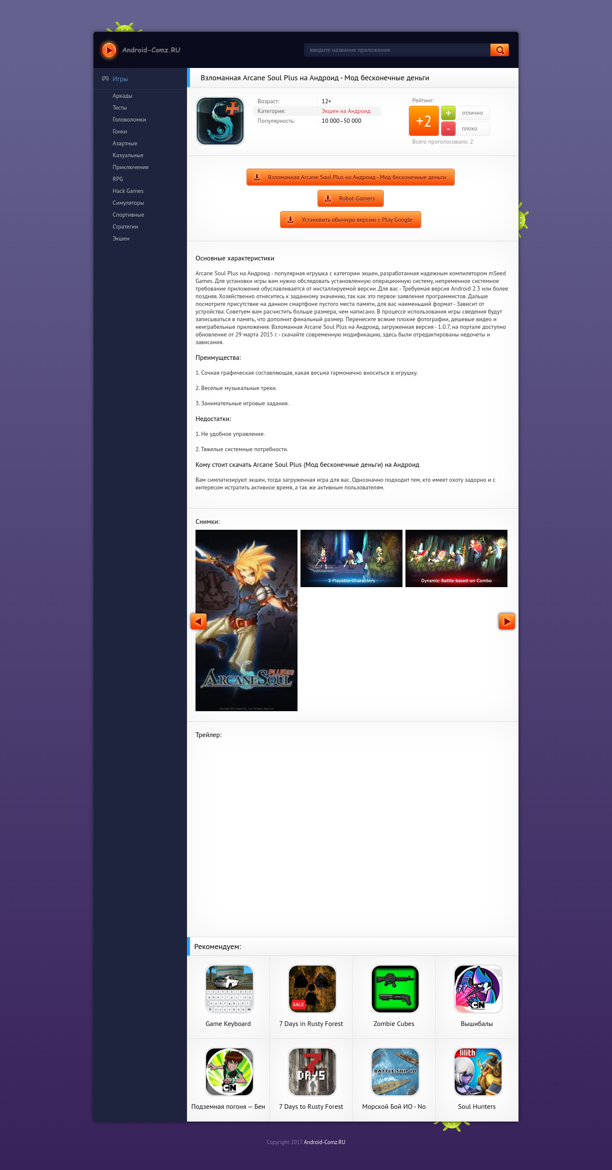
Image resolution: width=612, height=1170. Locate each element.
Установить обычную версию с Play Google (357, 219)
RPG (118, 179)
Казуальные (128, 155)
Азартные (125, 143)
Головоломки (129, 119)
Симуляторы (128, 202)
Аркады (122, 95)
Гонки (120, 131)
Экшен (121, 238)
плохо (459, 129)
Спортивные (128, 214)
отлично (462, 113)
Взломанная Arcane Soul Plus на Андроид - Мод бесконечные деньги (357, 177)
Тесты (120, 107)
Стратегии (125, 226)
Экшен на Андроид (346, 111)
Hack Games (128, 191)
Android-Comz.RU (325, 1142)
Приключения (131, 167)
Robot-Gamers (357, 198)
